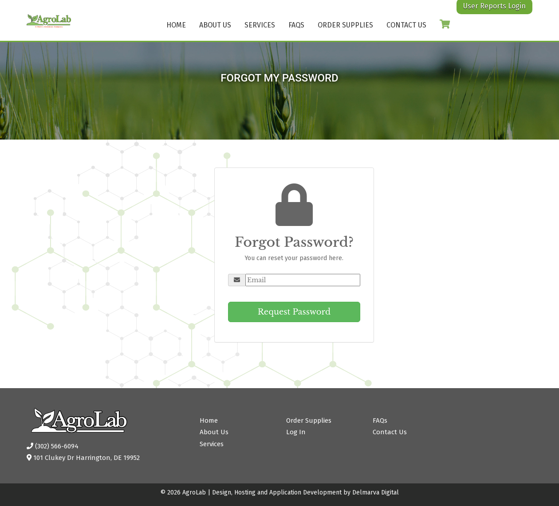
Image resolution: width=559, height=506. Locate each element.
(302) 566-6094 (53, 446)
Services (259, 25)
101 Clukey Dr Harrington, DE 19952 (83, 458)
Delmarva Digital (375, 492)
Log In (296, 432)
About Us (215, 25)
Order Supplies (345, 25)
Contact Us (406, 25)
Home (176, 25)
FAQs (296, 25)
